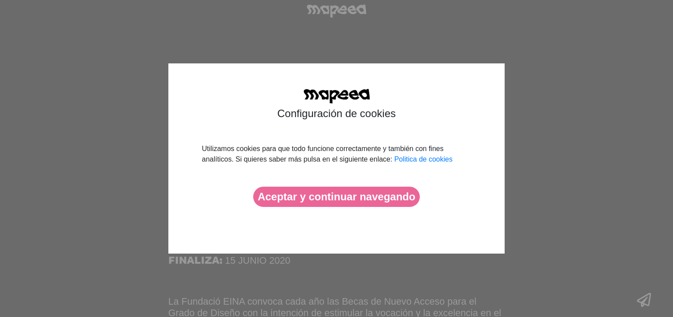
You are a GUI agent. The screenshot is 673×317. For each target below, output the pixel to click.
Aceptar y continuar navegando (336, 197)
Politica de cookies (423, 159)
